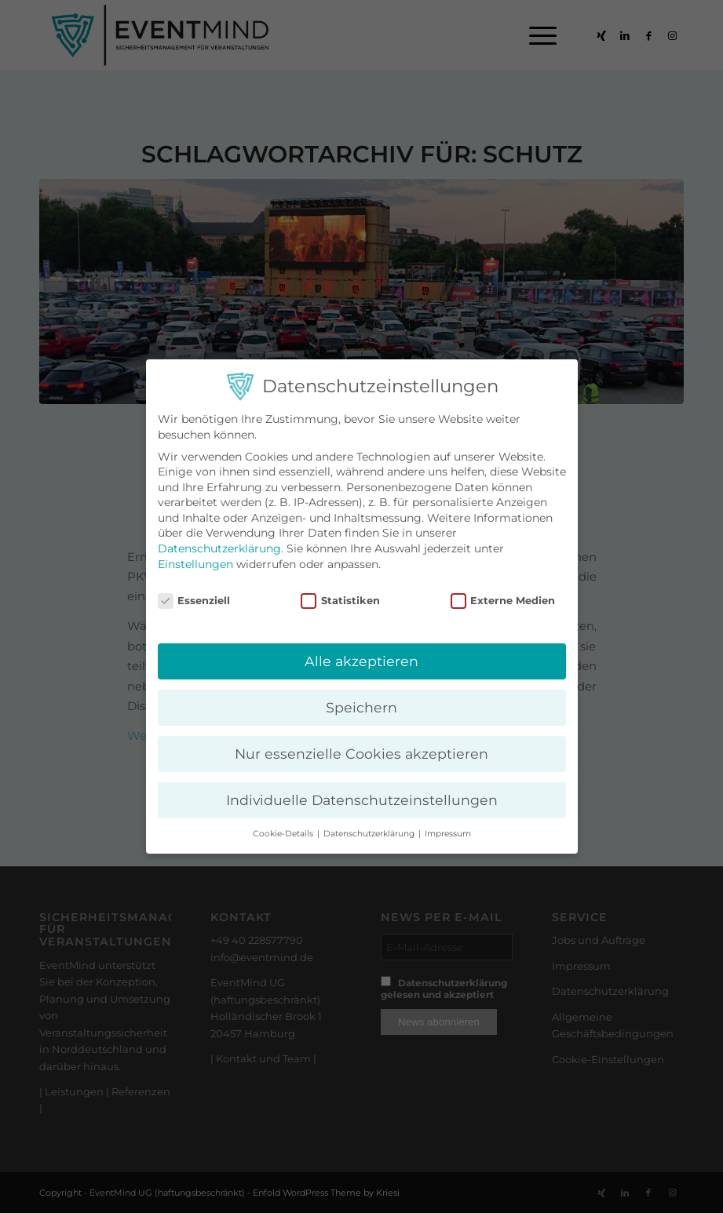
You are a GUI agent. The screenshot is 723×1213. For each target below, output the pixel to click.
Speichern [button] (361, 707)
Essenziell (194, 600)
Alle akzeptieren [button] (361, 661)
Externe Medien (503, 600)
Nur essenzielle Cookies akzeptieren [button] (361, 753)
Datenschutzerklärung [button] (370, 834)
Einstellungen (195, 564)
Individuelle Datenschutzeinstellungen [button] (362, 800)
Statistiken (340, 600)
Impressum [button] (448, 834)
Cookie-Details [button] (284, 834)
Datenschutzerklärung (219, 548)
